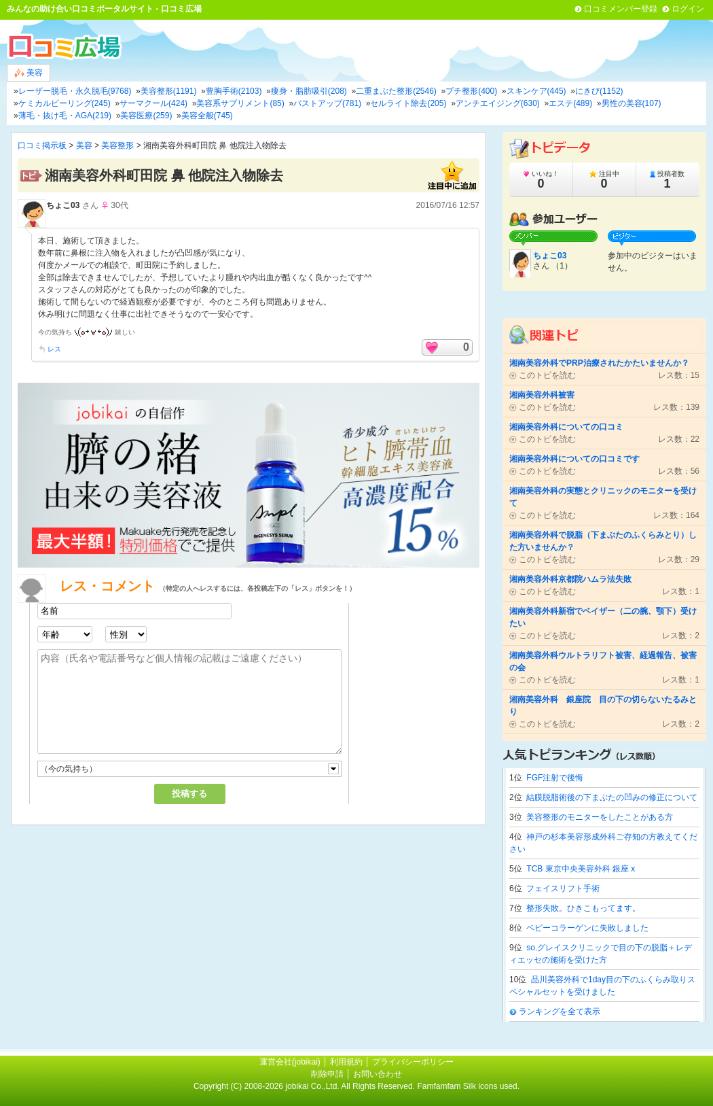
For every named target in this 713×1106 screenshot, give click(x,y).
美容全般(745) (207, 115)
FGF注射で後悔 (554, 777)
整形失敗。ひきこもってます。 (583, 908)
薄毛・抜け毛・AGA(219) (64, 115)
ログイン (688, 9)
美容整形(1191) (169, 91)
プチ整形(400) (471, 91)
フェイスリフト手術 (563, 888)
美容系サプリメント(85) (240, 103)
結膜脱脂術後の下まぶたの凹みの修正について (611, 797)
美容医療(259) (146, 115)
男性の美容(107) (631, 103)
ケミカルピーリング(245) (64, 103)
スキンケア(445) (536, 91)
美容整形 (117, 145)
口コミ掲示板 (42, 145)
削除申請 (327, 1074)
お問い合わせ (377, 1074)
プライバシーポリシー (413, 1062)
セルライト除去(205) (408, 103)
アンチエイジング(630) (498, 103)
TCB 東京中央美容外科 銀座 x (580, 869)
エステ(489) (570, 103)
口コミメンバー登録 (620, 9)
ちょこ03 (62, 205)
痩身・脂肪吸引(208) (309, 91)
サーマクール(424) (153, 103)
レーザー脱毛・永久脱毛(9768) (75, 91)
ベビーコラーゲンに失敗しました (587, 928)
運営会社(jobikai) (291, 1062)
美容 (28, 73)
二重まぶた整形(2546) (396, 91)
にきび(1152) (599, 91)
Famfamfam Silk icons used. (468, 1086)
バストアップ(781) (327, 103)
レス (54, 349)
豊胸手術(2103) (234, 91)
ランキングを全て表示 (559, 1011)
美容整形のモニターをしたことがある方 (599, 817)
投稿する (189, 794)
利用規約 (346, 1062)
